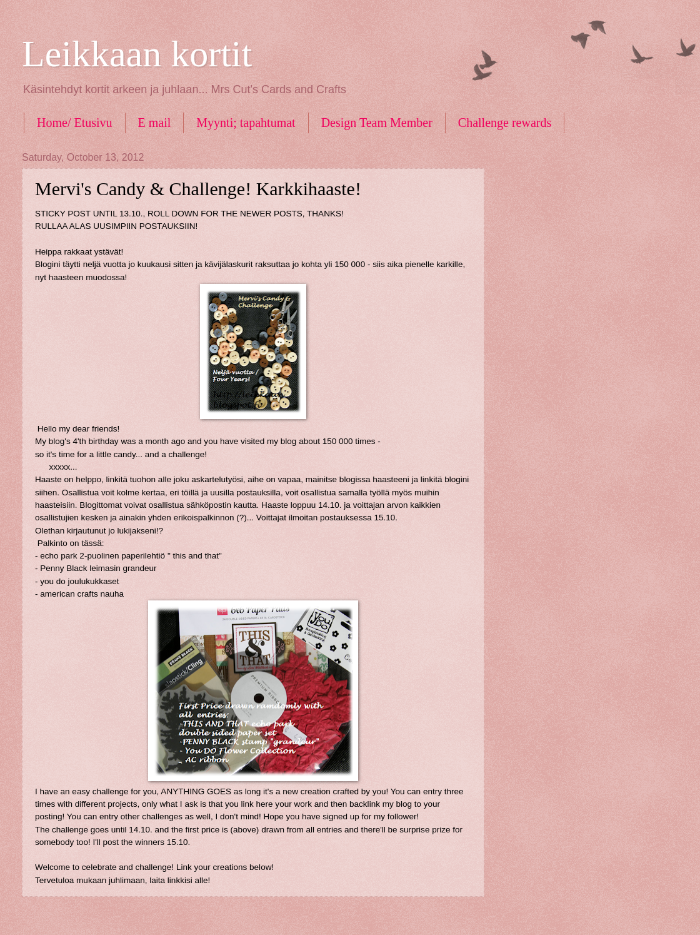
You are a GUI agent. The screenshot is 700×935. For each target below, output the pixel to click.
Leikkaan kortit (137, 53)
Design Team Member (376, 122)
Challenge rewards (504, 122)
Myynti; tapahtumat (245, 122)
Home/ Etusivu (74, 122)
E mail (154, 122)
